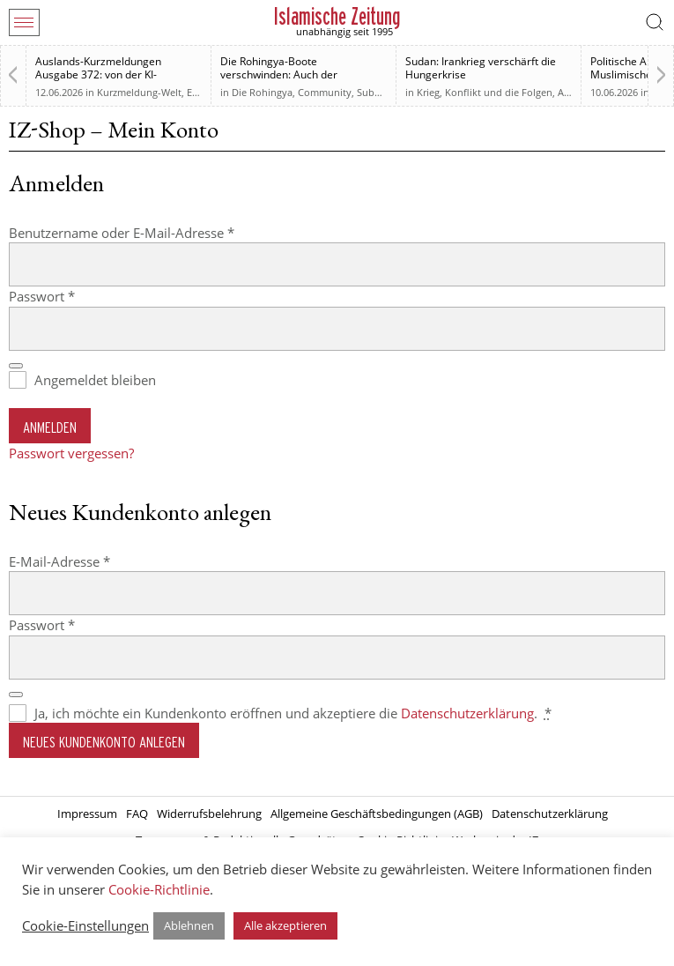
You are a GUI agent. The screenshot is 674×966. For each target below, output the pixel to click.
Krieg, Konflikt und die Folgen (484, 92)
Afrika (571, 92)
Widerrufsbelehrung (209, 813)
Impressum (87, 813)
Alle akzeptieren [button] (285, 925)
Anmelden (50, 427)
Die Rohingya (262, 92)
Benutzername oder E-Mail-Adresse (157, 232)
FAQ (137, 813)
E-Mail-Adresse (95, 561)
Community (325, 92)
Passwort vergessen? (71, 453)
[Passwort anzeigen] (16, 365)
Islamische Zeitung (337, 16)
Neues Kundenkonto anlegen (104, 741)
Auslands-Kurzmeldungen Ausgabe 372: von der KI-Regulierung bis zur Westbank (108, 74)
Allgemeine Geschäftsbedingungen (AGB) (376, 813)
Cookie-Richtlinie (159, 889)
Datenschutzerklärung (467, 713)
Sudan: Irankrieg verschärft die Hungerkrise (480, 68)
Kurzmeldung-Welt (139, 92)
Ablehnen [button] (189, 925)
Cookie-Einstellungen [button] (85, 925)
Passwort (77, 295)
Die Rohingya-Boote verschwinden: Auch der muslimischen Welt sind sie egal (298, 74)
